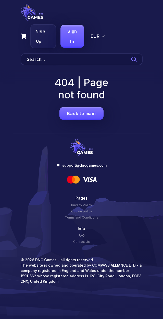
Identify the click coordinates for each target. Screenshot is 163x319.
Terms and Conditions (81, 217)
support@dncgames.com (84, 165)
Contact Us (81, 242)
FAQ (82, 235)
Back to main (81, 113)
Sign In (72, 36)
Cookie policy (81, 211)
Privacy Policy (81, 205)
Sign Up (40, 36)
